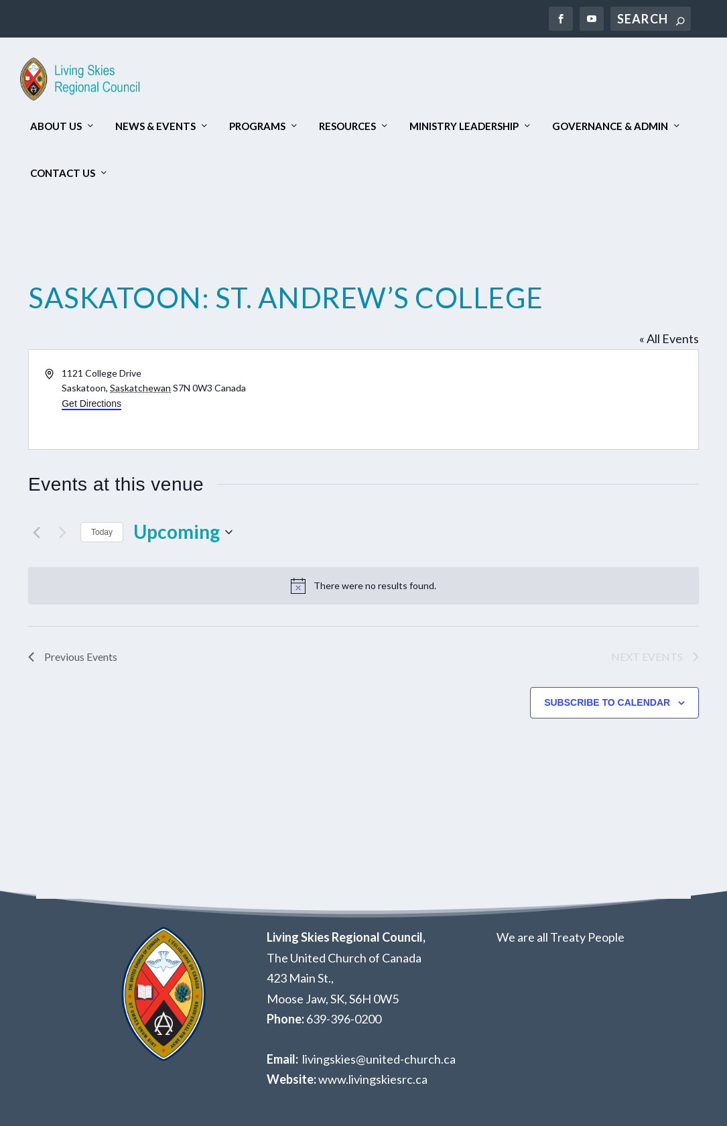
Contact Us (62, 173)
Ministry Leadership (464, 126)
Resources (347, 126)
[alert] (363, 586)
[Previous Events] (36, 532)
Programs (257, 126)
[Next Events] (62, 532)
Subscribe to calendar (607, 702)
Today (102, 532)
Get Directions (91, 403)
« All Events (669, 338)
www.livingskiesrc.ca (372, 1079)
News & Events (155, 126)
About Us (56, 126)
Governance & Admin (610, 126)
